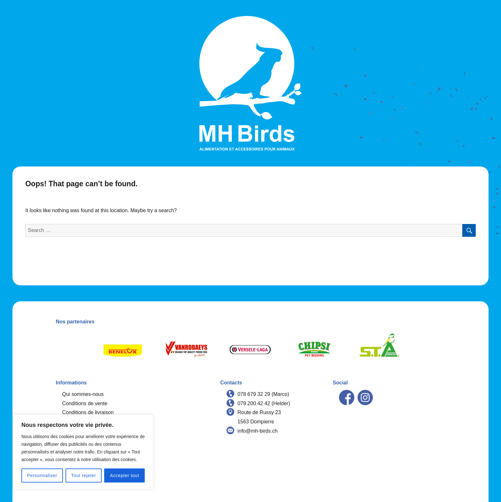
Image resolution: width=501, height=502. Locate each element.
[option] (122, 349)
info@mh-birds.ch (257, 431)
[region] (83, 451)
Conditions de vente (84, 403)
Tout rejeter (83, 475)
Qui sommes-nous (83, 394)
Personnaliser (42, 475)
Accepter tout (124, 475)
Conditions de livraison (88, 412)
